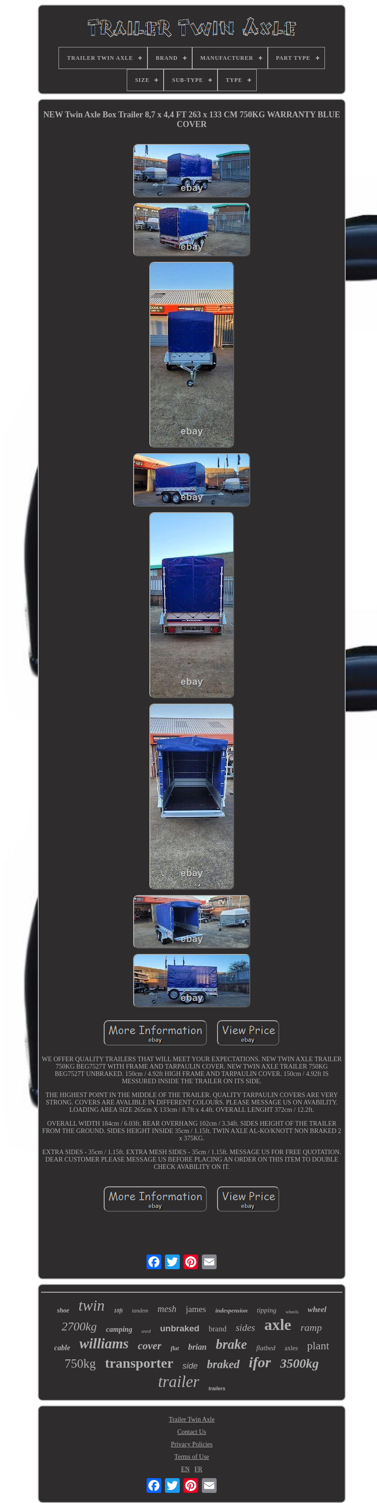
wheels (292, 1311)
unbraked (180, 1328)
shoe (63, 1310)
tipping (267, 1310)
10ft (118, 1310)
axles (291, 1348)
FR (198, 1469)
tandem (140, 1310)
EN (185, 1469)
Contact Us (191, 1431)
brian (197, 1347)
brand (218, 1328)
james (196, 1309)
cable (62, 1348)
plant (318, 1346)
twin (91, 1305)
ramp (311, 1327)
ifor (260, 1362)
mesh (167, 1309)
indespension (231, 1310)
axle (277, 1324)
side (190, 1365)
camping (119, 1329)
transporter (139, 1362)
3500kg (299, 1363)
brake (231, 1344)
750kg (80, 1363)
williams (104, 1343)
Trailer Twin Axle (191, 1419)
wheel (317, 1309)
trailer (178, 1382)
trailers (216, 1388)
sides (245, 1327)
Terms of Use (191, 1456)
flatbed (266, 1348)
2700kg (79, 1326)
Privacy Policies (192, 1444)
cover (149, 1346)
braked (223, 1364)
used (146, 1331)
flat (175, 1348)
